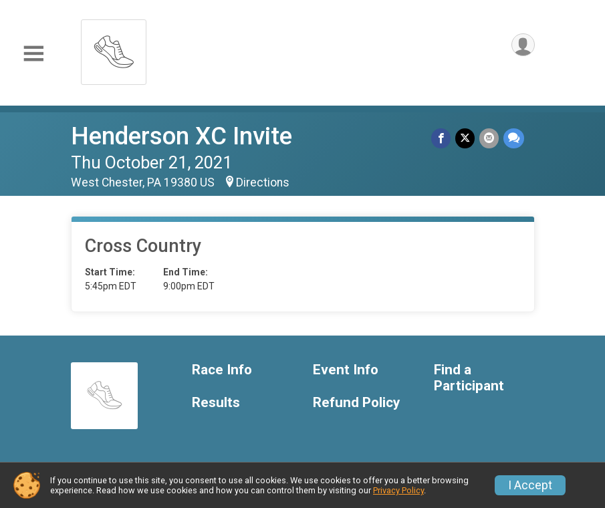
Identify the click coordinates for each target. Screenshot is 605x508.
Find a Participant (469, 378)
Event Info (345, 370)
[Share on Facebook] (443, 138)
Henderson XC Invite (181, 136)
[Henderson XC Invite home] (114, 48)
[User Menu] (522, 45)
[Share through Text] (513, 138)
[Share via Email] (489, 138)
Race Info (222, 370)
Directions (262, 182)
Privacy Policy (398, 490)
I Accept (530, 485)
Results (216, 402)
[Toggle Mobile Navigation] (33, 54)
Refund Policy (356, 402)
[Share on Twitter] (466, 138)
